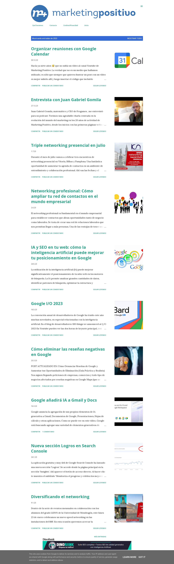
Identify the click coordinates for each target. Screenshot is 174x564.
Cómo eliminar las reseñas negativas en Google (68, 351)
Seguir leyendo (99, 86)
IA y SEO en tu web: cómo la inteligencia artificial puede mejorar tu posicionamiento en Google (67, 252)
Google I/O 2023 (47, 303)
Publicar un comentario (52, 86)
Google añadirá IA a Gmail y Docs (64, 400)
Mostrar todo (134, 38)
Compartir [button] (35, 86)
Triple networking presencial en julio (68, 145)
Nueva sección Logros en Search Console (63, 448)
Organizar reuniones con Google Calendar (63, 51)
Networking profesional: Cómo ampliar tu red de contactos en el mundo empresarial (64, 196)
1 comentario (48, 432)
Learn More (129, 557)
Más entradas (100, 537)
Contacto (51, 25)
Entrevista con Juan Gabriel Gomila (66, 99)
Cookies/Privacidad (69, 25)
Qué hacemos (36, 25)
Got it (142, 557)
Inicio (85, 25)
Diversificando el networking (60, 496)
